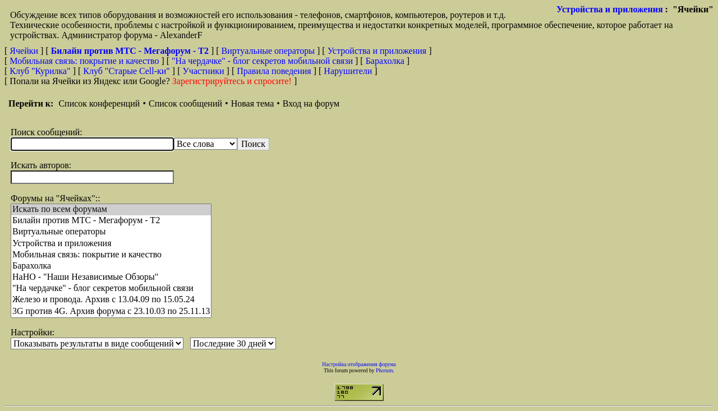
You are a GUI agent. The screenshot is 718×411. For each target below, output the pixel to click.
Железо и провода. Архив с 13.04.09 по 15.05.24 (111, 300)
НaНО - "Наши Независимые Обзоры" (111, 277)
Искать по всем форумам (111, 209)
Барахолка (385, 61)
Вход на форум (311, 103)
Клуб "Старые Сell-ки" (126, 71)
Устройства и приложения (609, 9)
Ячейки (25, 51)
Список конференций (99, 103)
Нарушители (348, 71)
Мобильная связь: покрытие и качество (84, 61)
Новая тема (252, 103)
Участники (203, 71)
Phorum (384, 370)
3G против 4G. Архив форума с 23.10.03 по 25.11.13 (111, 311)
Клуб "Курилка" (40, 71)
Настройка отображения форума (359, 364)
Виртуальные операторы (268, 51)
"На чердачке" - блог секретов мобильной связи (262, 61)
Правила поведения (274, 71)
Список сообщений (185, 103)
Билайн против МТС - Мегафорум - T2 (111, 221)
